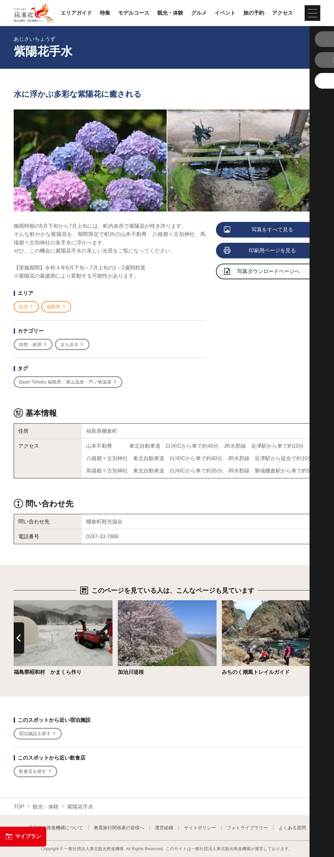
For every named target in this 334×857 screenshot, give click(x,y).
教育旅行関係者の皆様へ (119, 827)
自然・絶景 (33, 344)
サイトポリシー (200, 827)
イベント (225, 13)
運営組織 (164, 827)
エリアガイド (76, 13)
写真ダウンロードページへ (262, 272)
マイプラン (23, 836)
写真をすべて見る (258, 230)
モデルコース (133, 13)
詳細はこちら (29, 603)
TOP (19, 806)
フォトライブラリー (247, 827)
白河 (26, 307)
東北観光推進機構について (55, 827)
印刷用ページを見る (260, 251)
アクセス (282, 13)
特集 (105, 13)
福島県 (56, 307)
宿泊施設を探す (37, 733)
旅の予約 (253, 13)
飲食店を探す (35, 771)
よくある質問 (292, 827)
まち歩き (72, 344)
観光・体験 (170, 13)
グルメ (199, 13)
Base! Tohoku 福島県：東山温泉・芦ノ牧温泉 (68, 382)
